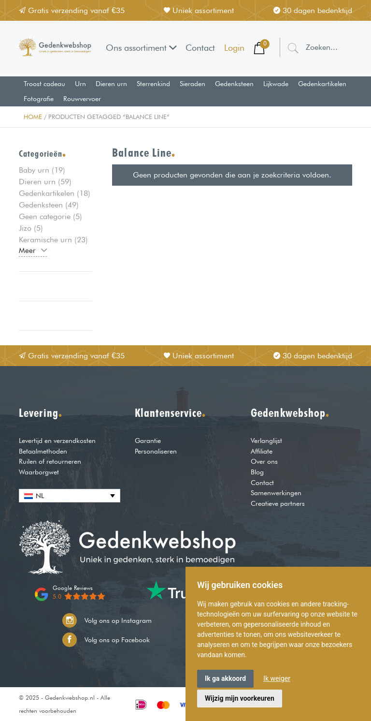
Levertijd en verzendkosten (57, 440)
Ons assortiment (141, 48)
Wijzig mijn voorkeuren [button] (239, 698)
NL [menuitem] (40, 495)
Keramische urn (45, 239)
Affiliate (261, 451)
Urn (80, 84)
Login (234, 48)
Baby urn (34, 170)
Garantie (148, 440)
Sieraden (192, 84)
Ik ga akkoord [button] (225, 678)
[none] (69, 495)
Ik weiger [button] (276, 678)
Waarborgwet (39, 472)
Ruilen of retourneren (50, 461)
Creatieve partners (278, 503)
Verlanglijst (266, 440)
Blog (257, 472)
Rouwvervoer (82, 99)
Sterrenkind (153, 84)
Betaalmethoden (43, 451)
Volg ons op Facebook (106, 640)
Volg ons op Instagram (107, 620)
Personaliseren (156, 451)
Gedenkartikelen (322, 84)
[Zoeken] (293, 47)
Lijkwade (275, 84)
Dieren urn (111, 84)
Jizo (25, 228)
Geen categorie (45, 216)
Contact (200, 48)
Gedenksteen (234, 84)
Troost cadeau (44, 84)
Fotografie (39, 99)
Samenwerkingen (276, 492)
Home (33, 116)
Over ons (264, 461)
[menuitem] (69, 495)
